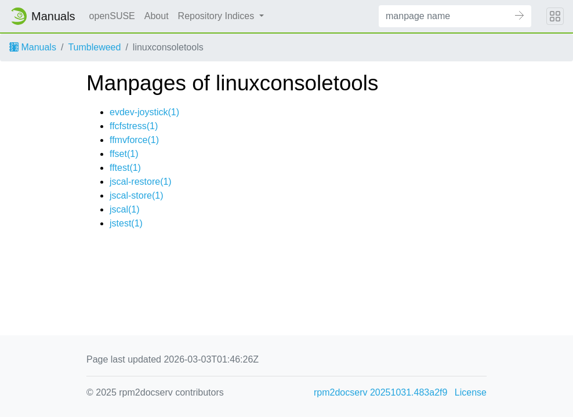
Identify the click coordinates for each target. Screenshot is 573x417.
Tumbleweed (94, 47)
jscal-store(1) (136, 195)
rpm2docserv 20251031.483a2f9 (380, 392)
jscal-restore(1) (141, 181)
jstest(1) (126, 223)
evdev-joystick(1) (144, 112)
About (156, 16)
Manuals (32, 47)
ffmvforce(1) (134, 140)
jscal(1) (125, 209)
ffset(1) (124, 154)
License (471, 392)
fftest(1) (125, 168)
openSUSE (112, 16)
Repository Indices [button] (217, 16)
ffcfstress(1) (134, 126)
